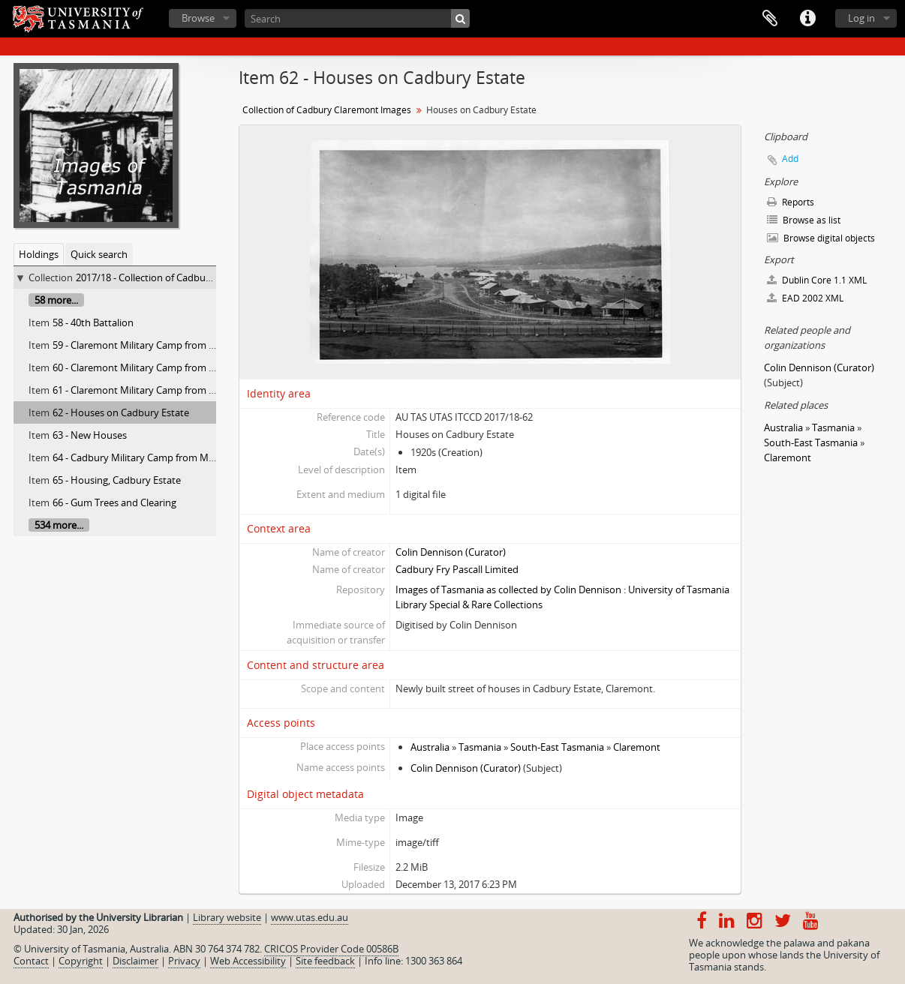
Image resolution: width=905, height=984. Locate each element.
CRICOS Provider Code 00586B (331, 949)
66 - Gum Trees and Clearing (114, 502)
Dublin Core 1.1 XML (817, 280)
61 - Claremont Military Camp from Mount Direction (167, 390)
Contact (31, 961)
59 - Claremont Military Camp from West (142, 345)
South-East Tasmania (557, 747)
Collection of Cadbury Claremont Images (326, 110)
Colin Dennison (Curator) (450, 552)
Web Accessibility (248, 961)
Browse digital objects (821, 238)
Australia (429, 747)
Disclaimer (135, 961)
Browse (198, 18)
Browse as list (803, 220)
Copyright (81, 961)
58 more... (56, 300)
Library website (227, 917)
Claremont (636, 747)
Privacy (184, 961)
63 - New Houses (90, 435)
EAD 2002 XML (805, 298)
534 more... (59, 525)
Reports (790, 202)
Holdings (39, 254)
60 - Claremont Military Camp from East (140, 367)
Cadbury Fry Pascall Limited (457, 569)
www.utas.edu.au (309, 917)
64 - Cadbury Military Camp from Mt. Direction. (156, 457)
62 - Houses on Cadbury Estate (121, 412)
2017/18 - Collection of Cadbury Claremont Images (187, 277)
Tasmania (480, 747)
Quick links (807, 19)
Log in (861, 18)
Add (790, 158)
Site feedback (325, 961)
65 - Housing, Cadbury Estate (117, 480)
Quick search (99, 254)
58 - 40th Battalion (93, 322)
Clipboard (770, 19)
